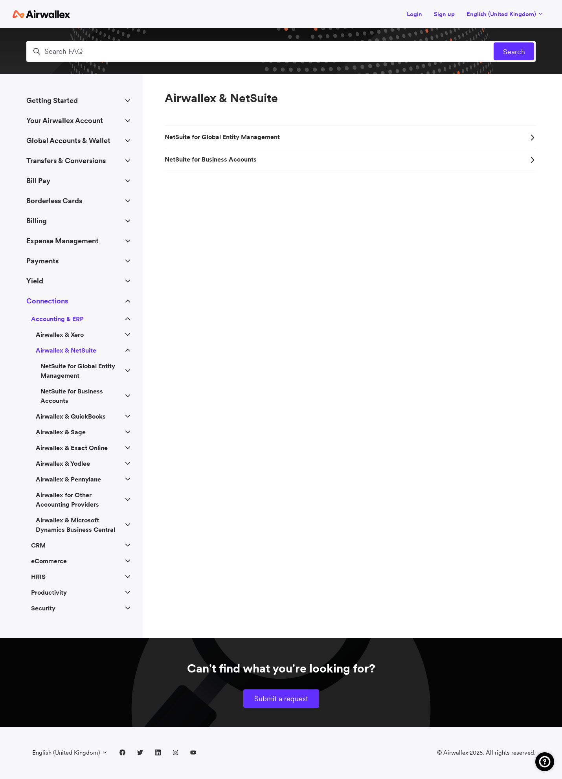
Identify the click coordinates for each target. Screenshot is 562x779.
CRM (38, 545)
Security (43, 608)
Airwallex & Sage (61, 432)
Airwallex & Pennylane (68, 479)
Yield (34, 280)
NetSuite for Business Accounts (350, 159)
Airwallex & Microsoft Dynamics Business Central (75, 524)
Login (414, 14)
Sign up (444, 14)
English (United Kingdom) (505, 14)
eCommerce (49, 561)
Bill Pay (38, 180)
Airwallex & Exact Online (72, 448)
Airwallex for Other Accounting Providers (67, 499)
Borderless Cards (54, 200)
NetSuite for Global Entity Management (350, 137)
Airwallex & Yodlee (63, 463)
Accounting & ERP (57, 319)
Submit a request (281, 698)
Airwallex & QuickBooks (71, 416)
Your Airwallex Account (64, 120)
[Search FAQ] (281, 51)
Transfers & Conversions (66, 160)
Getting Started (52, 100)
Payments (42, 260)
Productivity (49, 592)
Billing (36, 220)
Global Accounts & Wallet (68, 140)
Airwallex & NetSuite (66, 350)
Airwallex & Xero (60, 334)
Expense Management (62, 240)
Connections (47, 300)
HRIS (38, 577)
